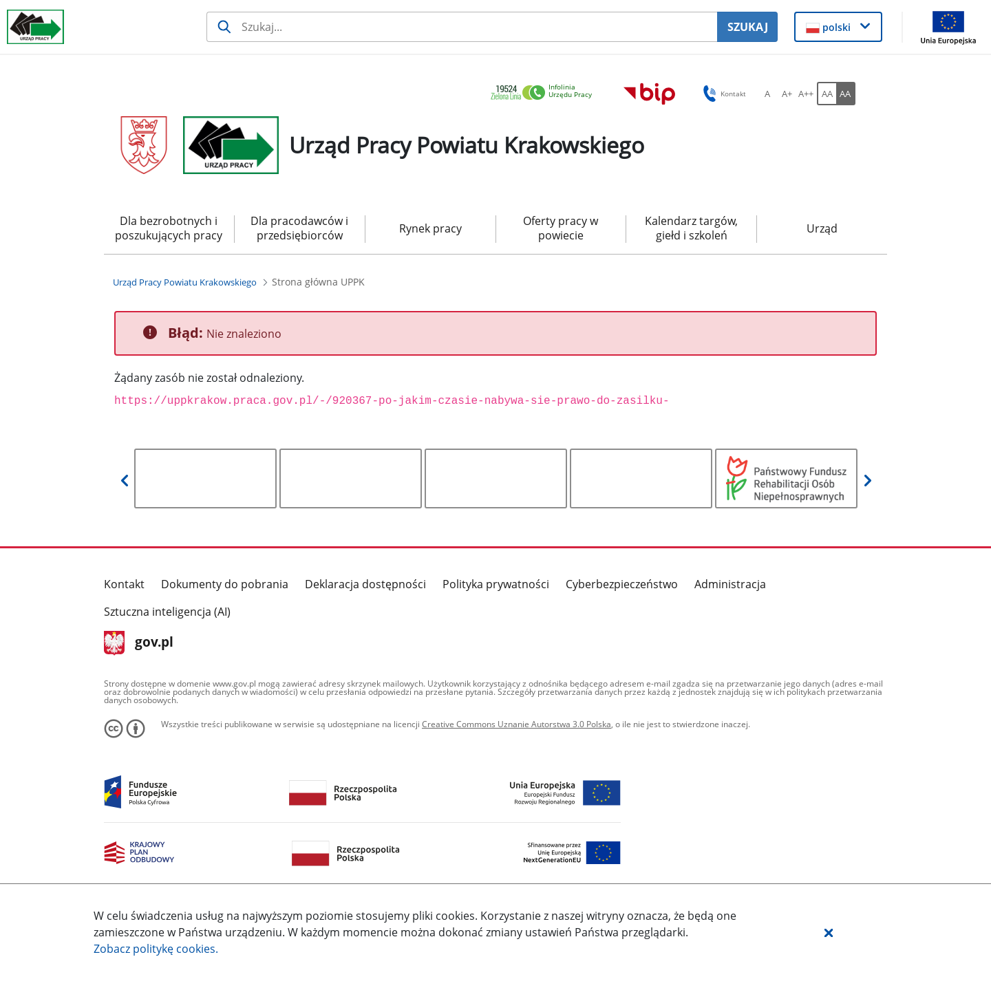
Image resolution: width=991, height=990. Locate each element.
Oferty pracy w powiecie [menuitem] (560, 228)
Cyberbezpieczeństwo (622, 584)
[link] (545, 93)
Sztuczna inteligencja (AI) (167, 611)
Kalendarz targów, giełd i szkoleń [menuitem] (691, 228)
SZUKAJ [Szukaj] (747, 26)
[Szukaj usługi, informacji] (461, 27)
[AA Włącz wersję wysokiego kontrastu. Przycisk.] (845, 93)
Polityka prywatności (496, 584)
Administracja (730, 584)
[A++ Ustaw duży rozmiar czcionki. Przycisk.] (806, 93)
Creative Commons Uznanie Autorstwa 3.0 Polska (516, 724)
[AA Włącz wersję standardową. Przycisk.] (826, 93)
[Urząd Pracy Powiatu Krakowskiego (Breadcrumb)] (185, 282)
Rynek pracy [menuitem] (430, 228)
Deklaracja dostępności (365, 584)
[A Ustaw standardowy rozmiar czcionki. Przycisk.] (767, 93)
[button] (828, 932)
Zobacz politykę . (156, 948)
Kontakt (124, 584)
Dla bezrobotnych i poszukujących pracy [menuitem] (168, 228)
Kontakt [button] (722, 94)
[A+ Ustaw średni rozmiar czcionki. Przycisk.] (786, 93)
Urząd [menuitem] (822, 228)
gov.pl (138, 643)
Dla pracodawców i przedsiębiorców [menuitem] (299, 228)
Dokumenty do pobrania (224, 584)
